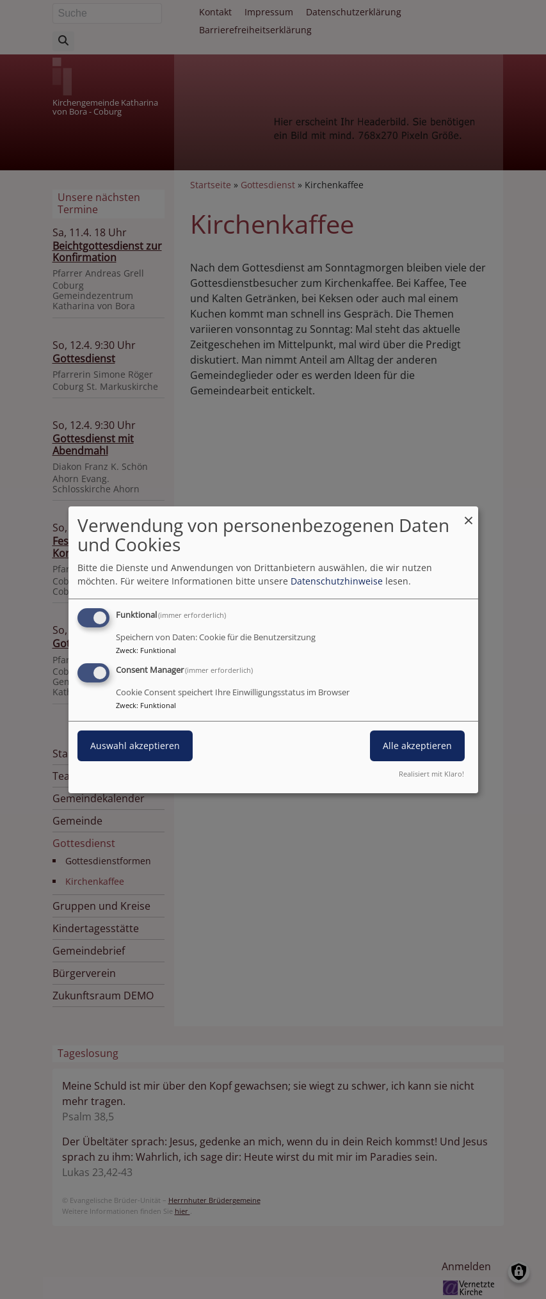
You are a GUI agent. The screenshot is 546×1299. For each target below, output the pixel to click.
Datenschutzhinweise (337, 581)
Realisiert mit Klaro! (431, 774)
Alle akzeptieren (417, 745)
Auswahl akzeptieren (135, 745)
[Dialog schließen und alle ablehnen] (468, 514)
